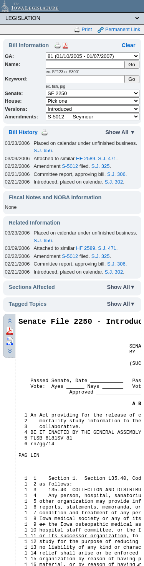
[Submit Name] (131, 65)
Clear (129, 45)
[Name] (86, 65)
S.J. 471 (107, 158)
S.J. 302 (114, 182)
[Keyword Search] (86, 79)
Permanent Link (119, 29)
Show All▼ (121, 287)
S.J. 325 (100, 166)
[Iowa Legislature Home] (72, 6)
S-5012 (70, 166)
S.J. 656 (43, 150)
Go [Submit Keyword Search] (131, 79)
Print (83, 29)
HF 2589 (85, 158)
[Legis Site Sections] (72, 18)
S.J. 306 (116, 174)
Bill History (23, 132)
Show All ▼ (121, 132)
